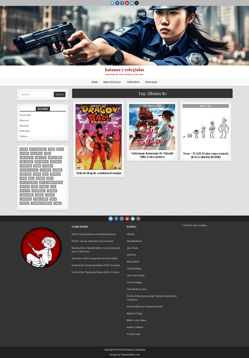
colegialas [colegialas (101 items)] (56, 161)
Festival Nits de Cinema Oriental (145, 306)
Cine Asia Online (136, 275)
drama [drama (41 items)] (37, 166)
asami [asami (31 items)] (51, 149)
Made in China (134, 313)
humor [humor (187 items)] (37, 174)
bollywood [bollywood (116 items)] (36, 153)
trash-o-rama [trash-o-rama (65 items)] (40, 199)
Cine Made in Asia (136, 289)
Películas (25, 131)
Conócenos (133, 82)
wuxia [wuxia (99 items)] (53, 199)
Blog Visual (133, 261)
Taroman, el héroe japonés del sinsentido (94, 258)
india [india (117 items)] (45, 174)
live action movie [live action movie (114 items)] (29, 182)
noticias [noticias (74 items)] (25, 186)
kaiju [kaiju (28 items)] (31, 178)
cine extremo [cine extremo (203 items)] (55, 157)
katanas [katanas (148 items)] (40, 178)
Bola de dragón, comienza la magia (98, 173)
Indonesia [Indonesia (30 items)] (55, 174)
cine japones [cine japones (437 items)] (26, 161)
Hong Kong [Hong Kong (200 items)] (26, 174)
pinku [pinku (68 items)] (34, 186)
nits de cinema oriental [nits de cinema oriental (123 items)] (51, 182)
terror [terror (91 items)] (39, 195)
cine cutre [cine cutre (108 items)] (41, 157)
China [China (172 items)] (47, 153)
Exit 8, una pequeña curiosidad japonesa (94, 234)
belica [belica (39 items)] (60, 149)
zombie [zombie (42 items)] (57, 203)
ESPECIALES (151, 82)
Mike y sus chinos (136, 320)
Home (94, 82)
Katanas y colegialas (124, 69)
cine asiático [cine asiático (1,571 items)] (27, 157)
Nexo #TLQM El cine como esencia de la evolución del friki (205, 155)
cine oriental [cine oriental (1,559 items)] (41, 161)
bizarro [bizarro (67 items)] (24, 153)
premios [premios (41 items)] (44, 186)
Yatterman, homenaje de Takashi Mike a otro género (152, 155)
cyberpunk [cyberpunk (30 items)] (26, 166)
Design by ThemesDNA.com (124, 355)
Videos (23, 136)
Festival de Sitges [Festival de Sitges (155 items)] (29, 170)
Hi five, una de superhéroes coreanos (92, 241)
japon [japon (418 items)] (23, 178)
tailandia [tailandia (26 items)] (52, 190)
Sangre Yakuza (135, 327)
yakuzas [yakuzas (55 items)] (24, 203)
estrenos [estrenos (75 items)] (47, 166)
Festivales (25, 115)
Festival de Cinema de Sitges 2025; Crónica (95, 272)
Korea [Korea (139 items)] (50, 178)
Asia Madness (134, 241)
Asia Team (132, 248)
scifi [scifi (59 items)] (53, 186)
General (24, 120)
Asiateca (131, 254)
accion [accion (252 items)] (24, 149)
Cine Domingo (134, 282)
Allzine (131, 234)
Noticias (24, 125)
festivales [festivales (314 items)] (45, 170)
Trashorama (133, 334)
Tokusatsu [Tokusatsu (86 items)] (26, 199)
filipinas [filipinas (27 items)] (57, 170)
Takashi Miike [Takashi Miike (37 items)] (27, 195)
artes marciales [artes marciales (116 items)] (38, 149)
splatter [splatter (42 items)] (25, 190)
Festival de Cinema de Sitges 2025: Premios (96, 265)
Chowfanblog (134, 268)
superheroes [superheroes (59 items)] (38, 190)
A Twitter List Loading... (195, 225)
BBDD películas (112, 82)
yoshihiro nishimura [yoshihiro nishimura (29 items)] (41, 203)
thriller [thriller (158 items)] (50, 195)
